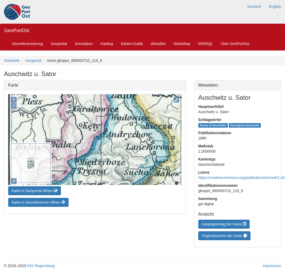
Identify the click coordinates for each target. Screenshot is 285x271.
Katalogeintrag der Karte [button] (224, 224)
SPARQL (205, 44)
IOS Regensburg (41, 266)
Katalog (106, 44)
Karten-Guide (132, 44)
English (275, 6)
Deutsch (254, 6)
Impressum (272, 266)
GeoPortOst (16, 30)
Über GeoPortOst (235, 44)
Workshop (182, 44)
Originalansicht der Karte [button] (224, 236)
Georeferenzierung (27, 44)
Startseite (12, 60)
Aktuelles (158, 44)
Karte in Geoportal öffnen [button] (34, 189)
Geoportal (59, 44)
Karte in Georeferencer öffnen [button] (38, 201)
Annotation (84, 44)
